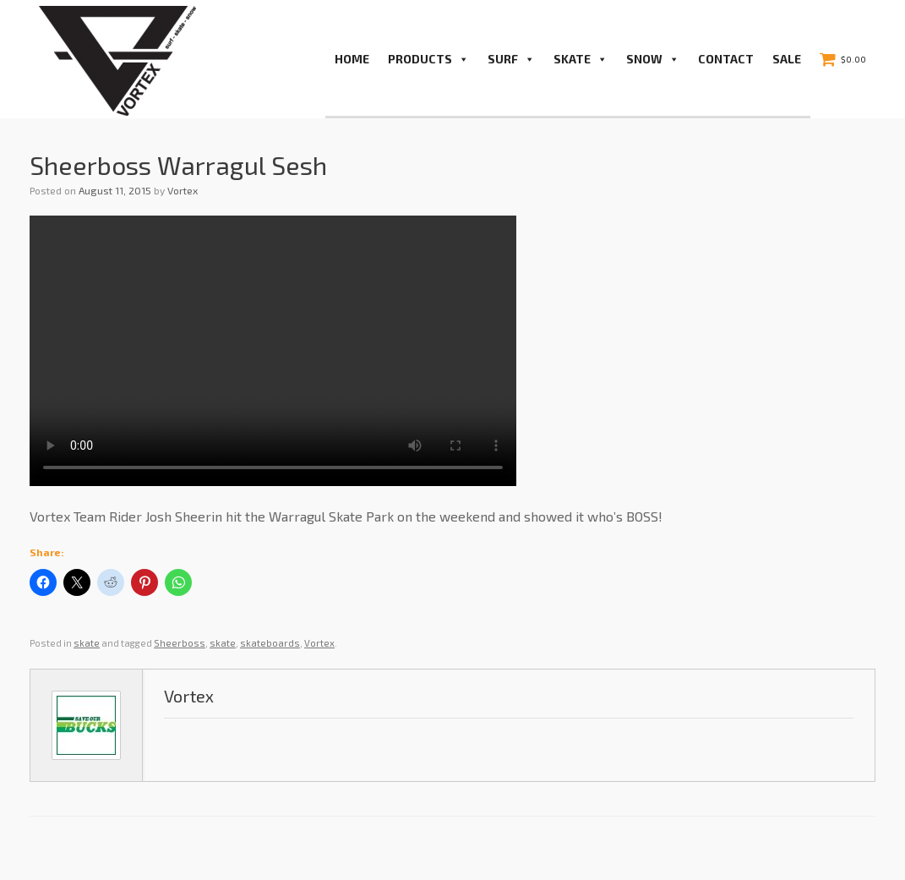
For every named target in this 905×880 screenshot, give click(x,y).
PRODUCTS (428, 59)
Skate (580, 59)
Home (352, 59)
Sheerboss (179, 642)
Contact (726, 59)
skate (87, 642)
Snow (652, 59)
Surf (511, 59)
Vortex (182, 190)
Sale (786, 59)
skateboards (270, 642)
